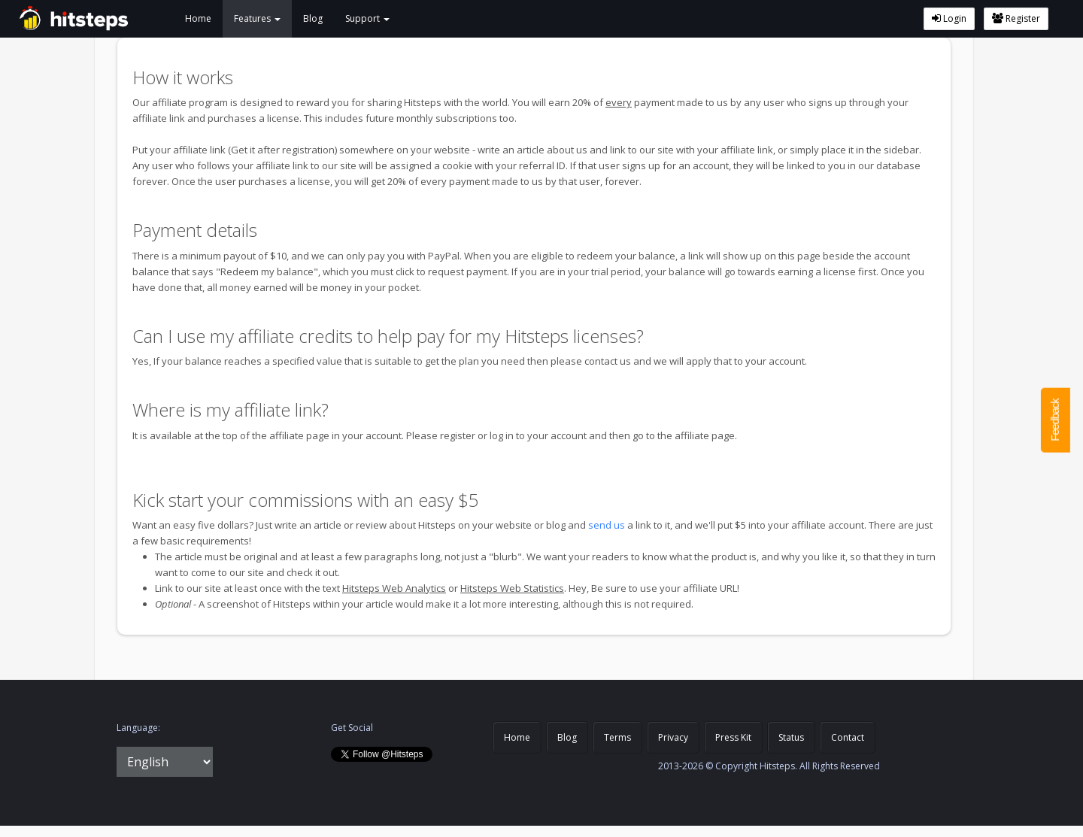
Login (949, 18)
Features (257, 18)
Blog (313, 18)
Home (198, 18)
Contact (847, 737)
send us (606, 525)
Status (791, 737)
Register (1016, 18)
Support (367, 18)
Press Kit (733, 737)
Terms (617, 737)
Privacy (673, 737)
